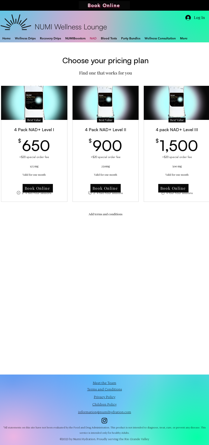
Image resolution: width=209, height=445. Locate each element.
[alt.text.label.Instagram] (104, 420)
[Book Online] (104, 5)
